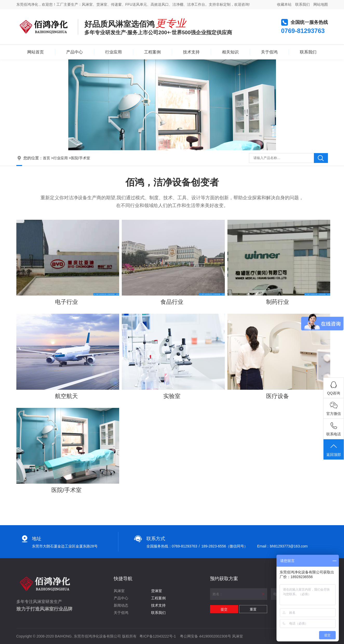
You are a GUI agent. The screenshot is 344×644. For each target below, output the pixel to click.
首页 (46, 158)
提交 (224, 609)
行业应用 (113, 52)
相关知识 (230, 52)
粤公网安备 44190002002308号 (205, 636)
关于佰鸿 (269, 52)
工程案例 (152, 52)
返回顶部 (333, 450)
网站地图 (320, 4)
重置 (253, 609)
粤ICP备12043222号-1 (157, 636)
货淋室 (156, 591)
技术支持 (191, 52)
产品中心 (74, 52)
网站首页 (35, 52)
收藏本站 (284, 4)
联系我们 (302, 4)
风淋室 (119, 591)
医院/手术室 (80, 158)
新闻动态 (121, 605)
